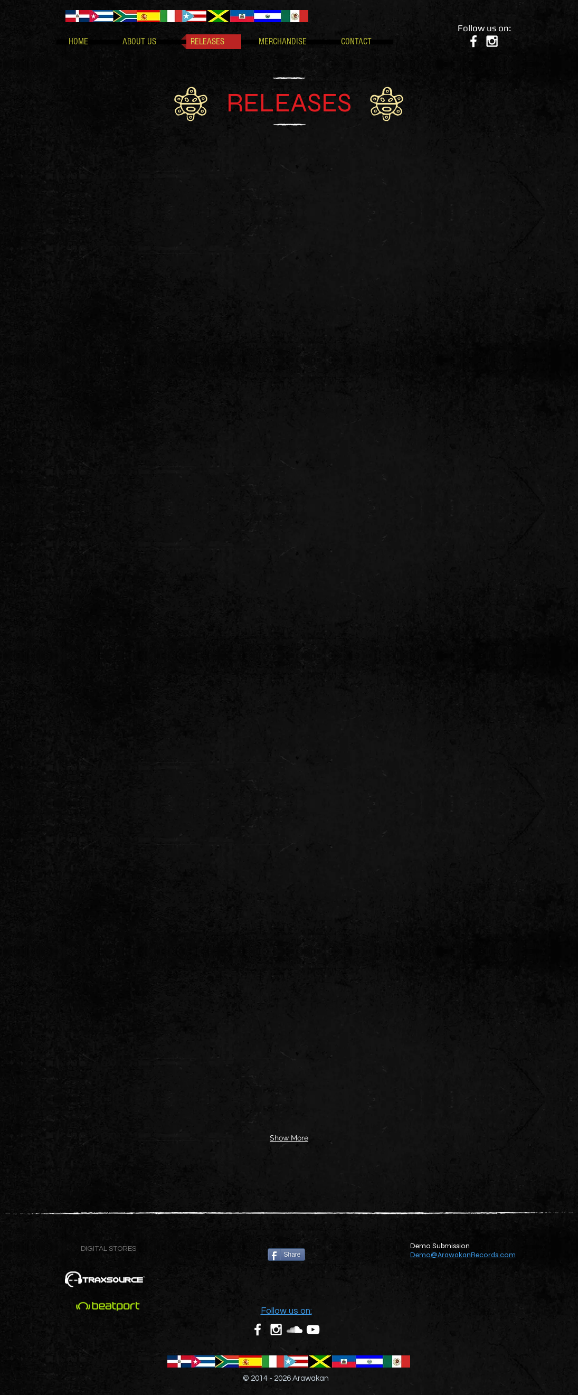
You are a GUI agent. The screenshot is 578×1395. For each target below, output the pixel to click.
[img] (105, 203)
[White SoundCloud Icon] (294, 1329)
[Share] (286, 1254)
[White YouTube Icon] (313, 1329)
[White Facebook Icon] (473, 41)
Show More (289, 1138)
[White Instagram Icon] (492, 41)
